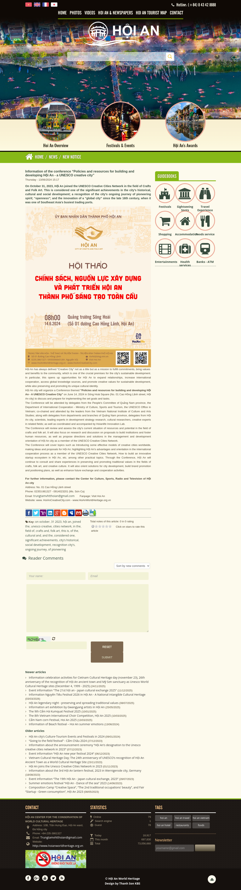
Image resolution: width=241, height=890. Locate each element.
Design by (122, 883)
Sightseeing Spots (185, 208)
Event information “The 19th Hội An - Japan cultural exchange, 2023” (73, 779)
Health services (185, 263)
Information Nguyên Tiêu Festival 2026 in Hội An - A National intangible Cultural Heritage (87, 694)
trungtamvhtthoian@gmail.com (53, 496)
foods (201, 825)
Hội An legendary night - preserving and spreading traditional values (74, 703)
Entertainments (166, 262)
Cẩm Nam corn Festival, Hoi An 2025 (53, 720)
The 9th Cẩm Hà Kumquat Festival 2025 (55, 711)
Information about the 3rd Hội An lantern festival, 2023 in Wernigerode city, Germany (85, 770)
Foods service (205, 234)
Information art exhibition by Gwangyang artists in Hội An (67, 707)
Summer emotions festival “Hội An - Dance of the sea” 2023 (68, 783)
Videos (90, 13)
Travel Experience (205, 208)
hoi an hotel (163, 825)
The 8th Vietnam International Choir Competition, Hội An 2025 (70, 716)
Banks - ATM (205, 262)
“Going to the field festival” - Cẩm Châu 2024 (58, 741)
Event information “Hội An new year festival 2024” (61, 753)
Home (62, 13)
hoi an (163, 818)
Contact (176, 13)
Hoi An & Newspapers (115, 13)
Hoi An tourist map (151, 13)
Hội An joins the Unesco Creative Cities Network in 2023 (65, 766)
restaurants (182, 825)
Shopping (165, 234)
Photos (75, 13)
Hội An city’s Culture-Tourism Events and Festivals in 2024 (67, 736)
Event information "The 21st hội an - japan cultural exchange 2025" (73, 690)
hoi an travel (182, 818)
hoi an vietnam (201, 818)
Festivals (165, 207)
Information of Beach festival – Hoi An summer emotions (66, 724)
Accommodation (186, 234)
